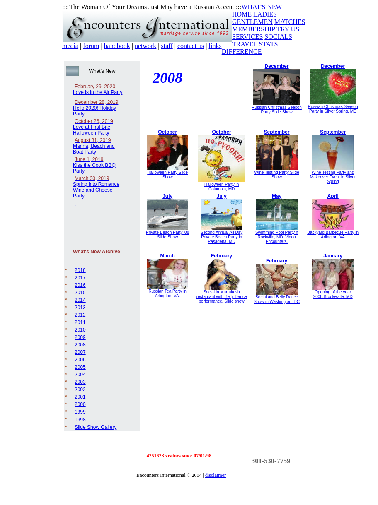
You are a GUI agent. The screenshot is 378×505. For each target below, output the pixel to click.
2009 (80, 337)
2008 (80, 345)
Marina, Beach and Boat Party (94, 146)
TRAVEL (244, 44)
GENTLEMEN (252, 21)
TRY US (287, 29)
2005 (80, 367)
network (145, 45)
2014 (80, 300)
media (70, 45)
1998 (80, 420)
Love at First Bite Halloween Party (93, 127)
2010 (80, 330)
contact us (190, 45)
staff (167, 45)
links (215, 45)
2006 (80, 360)
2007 (80, 352)
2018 (80, 270)
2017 (80, 278)
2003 (80, 382)
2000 (80, 404)
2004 (80, 375)
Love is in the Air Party (97, 89)
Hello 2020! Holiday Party (95, 108)
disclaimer (215, 475)
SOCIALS (278, 36)
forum (91, 45)
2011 (80, 322)
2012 (80, 315)
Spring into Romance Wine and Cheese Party (96, 187)
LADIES (265, 14)
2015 (80, 293)
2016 (80, 285)
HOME (242, 14)
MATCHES (289, 21)
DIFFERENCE (242, 51)
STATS (268, 44)
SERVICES (247, 36)
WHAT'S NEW (261, 6)
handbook (117, 45)
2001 (80, 397)
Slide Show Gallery (95, 427)
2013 (80, 307)
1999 (80, 412)
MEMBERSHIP (253, 29)
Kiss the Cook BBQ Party (94, 165)
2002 (80, 389)
